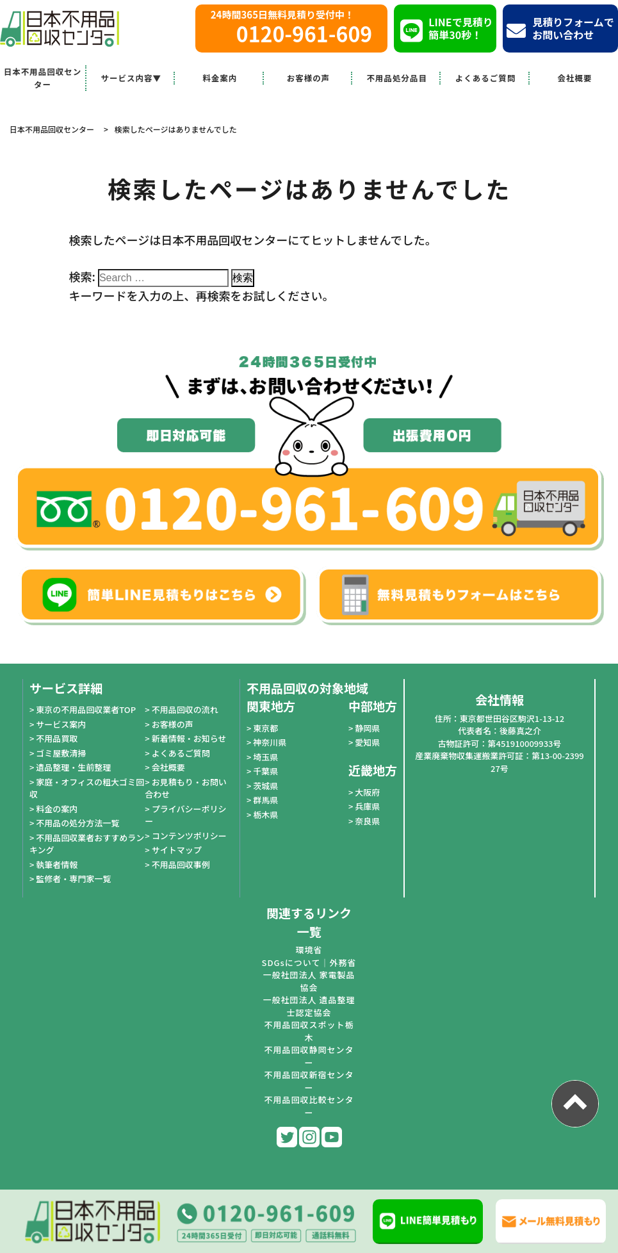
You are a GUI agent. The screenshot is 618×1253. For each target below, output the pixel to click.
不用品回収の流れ (185, 709)
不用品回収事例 (181, 864)
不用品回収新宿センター (309, 1081)
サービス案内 (61, 724)
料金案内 (219, 78)
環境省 (308, 950)
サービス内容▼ (131, 78)
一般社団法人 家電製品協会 (309, 981)
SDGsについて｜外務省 (309, 962)
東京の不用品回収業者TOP (86, 709)
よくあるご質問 (485, 78)
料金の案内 (56, 809)
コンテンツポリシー (189, 836)
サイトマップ (177, 850)
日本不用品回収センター (43, 77)
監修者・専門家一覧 (73, 878)
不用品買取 (56, 738)
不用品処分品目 (397, 78)
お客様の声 (308, 78)
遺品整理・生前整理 (73, 767)
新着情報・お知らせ (189, 738)
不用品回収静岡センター (309, 1056)
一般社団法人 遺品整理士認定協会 (309, 1006)
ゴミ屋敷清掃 (61, 753)
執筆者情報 (56, 864)
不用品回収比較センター (309, 1105)
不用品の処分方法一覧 (77, 823)
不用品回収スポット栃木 (309, 1031)
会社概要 (574, 78)
